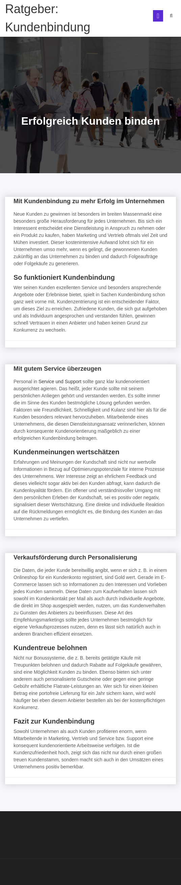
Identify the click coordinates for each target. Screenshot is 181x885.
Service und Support (59, 381)
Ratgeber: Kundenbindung (47, 18)
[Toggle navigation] (158, 16)
